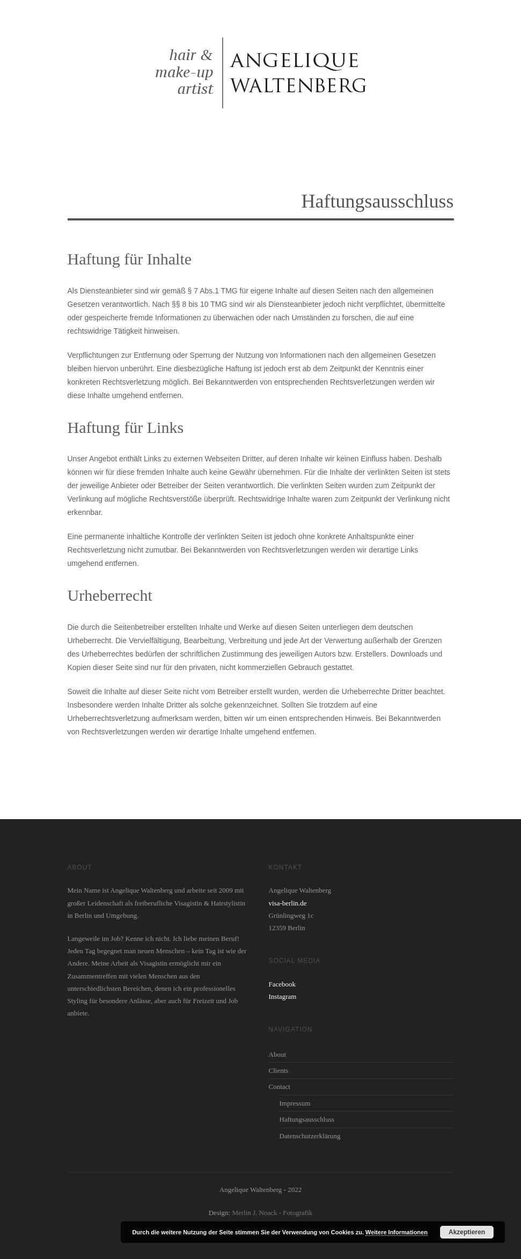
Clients (279, 1070)
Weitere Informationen (396, 1232)
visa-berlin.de (288, 903)
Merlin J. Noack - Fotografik (272, 1213)
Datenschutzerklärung (310, 1136)
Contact (279, 1087)
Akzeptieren (467, 1232)
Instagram (283, 996)
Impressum (295, 1103)
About (278, 1054)
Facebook (282, 984)
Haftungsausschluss (307, 1119)
